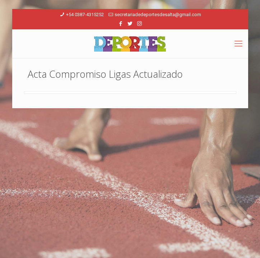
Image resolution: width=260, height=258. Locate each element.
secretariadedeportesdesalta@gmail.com (158, 14)
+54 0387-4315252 (85, 14)
